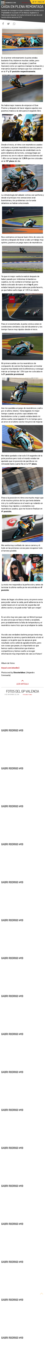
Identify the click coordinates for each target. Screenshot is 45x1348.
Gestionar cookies (40, 1345)
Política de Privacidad (40, 1340)
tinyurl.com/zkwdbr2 (10, 423)
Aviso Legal (39, 1337)
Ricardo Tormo (28, 2)
